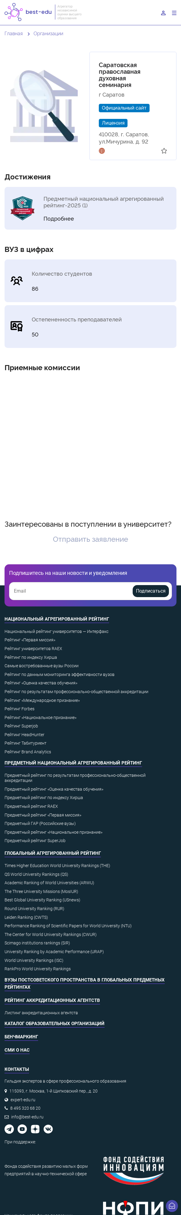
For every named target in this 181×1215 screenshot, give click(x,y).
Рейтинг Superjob (21, 726)
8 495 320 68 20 (25, 1108)
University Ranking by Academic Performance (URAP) (54, 951)
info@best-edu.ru (27, 1116)
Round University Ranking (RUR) (34, 908)
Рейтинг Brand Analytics (28, 751)
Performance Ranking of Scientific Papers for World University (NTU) (68, 925)
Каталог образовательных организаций (55, 1023)
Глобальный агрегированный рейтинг (53, 853)
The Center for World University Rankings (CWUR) (51, 934)
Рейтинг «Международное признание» (42, 700)
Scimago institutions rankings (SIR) (37, 943)
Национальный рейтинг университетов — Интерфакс (56, 631)
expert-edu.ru (23, 1099)
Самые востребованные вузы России (42, 665)
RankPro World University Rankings (38, 968)
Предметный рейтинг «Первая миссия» (43, 815)
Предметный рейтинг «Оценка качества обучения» (54, 789)
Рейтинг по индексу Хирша (31, 657)
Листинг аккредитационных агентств (41, 1012)
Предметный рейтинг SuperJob (35, 840)
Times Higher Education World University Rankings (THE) (57, 865)
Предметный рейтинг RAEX (31, 806)
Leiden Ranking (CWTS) (26, 917)
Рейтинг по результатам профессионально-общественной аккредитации (76, 691)
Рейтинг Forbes (19, 708)
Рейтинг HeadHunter (24, 734)
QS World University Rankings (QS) (36, 874)
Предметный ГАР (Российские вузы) (40, 823)
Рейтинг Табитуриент (26, 743)
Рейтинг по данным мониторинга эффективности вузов (60, 674)
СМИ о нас (17, 1050)
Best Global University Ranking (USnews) (42, 899)
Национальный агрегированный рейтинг (57, 619)
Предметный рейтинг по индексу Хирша (44, 797)
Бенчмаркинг (21, 1037)
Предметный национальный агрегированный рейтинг (73, 763)
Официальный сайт (124, 107)
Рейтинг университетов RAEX (33, 648)
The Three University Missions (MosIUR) (41, 891)
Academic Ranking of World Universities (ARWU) (49, 882)
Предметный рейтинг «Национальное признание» (53, 832)
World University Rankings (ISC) (34, 960)
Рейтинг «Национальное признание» (40, 717)
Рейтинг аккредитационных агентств (52, 1000)
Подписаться (151, 591)
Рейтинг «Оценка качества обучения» (41, 682)
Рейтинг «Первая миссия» (30, 639)
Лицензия (113, 122)
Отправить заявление (90, 538)
